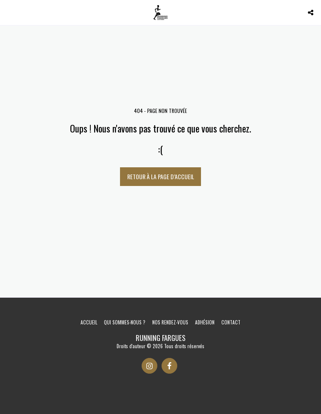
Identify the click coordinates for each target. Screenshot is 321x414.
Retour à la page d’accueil (160, 176)
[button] (9, 12)
